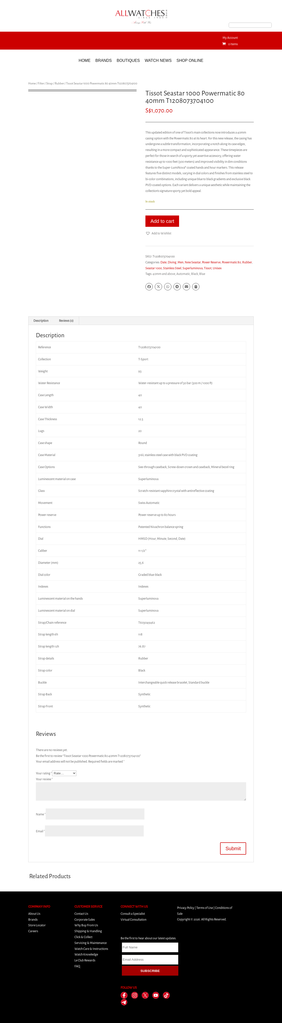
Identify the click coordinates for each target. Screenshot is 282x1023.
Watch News (158, 60)
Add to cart (162, 221)
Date (163, 262)
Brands (103, 60)
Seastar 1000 (153, 268)
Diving (172, 262)
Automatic (183, 274)
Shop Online (190, 60)
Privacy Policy (185, 908)
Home (84, 60)
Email (40, 831)
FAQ (77, 966)
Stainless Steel (172, 268)
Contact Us (81, 914)
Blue (202, 274)
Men (180, 262)
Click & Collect (83, 937)
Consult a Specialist (133, 914)
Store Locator (37, 925)
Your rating (44, 773)
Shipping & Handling (88, 931)
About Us (34, 914)
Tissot (208, 268)
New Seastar (193, 262)
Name (41, 814)
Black (194, 274)
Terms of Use (204, 908)
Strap (49, 83)
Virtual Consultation (133, 919)
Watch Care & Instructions (91, 949)
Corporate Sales (84, 919)
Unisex (217, 268)
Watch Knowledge (86, 954)
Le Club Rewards (84, 960)
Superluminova (193, 268)
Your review (44, 779)
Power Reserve (211, 262)
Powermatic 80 (231, 262)
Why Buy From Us (86, 925)
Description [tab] (40, 321)
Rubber (59, 83)
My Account (230, 38)
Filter (41, 83)
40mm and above (164, 274)
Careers (33, 931)
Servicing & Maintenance (90, 943)
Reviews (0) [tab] (66, 321)
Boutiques (128, 60)
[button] (158, 233)
